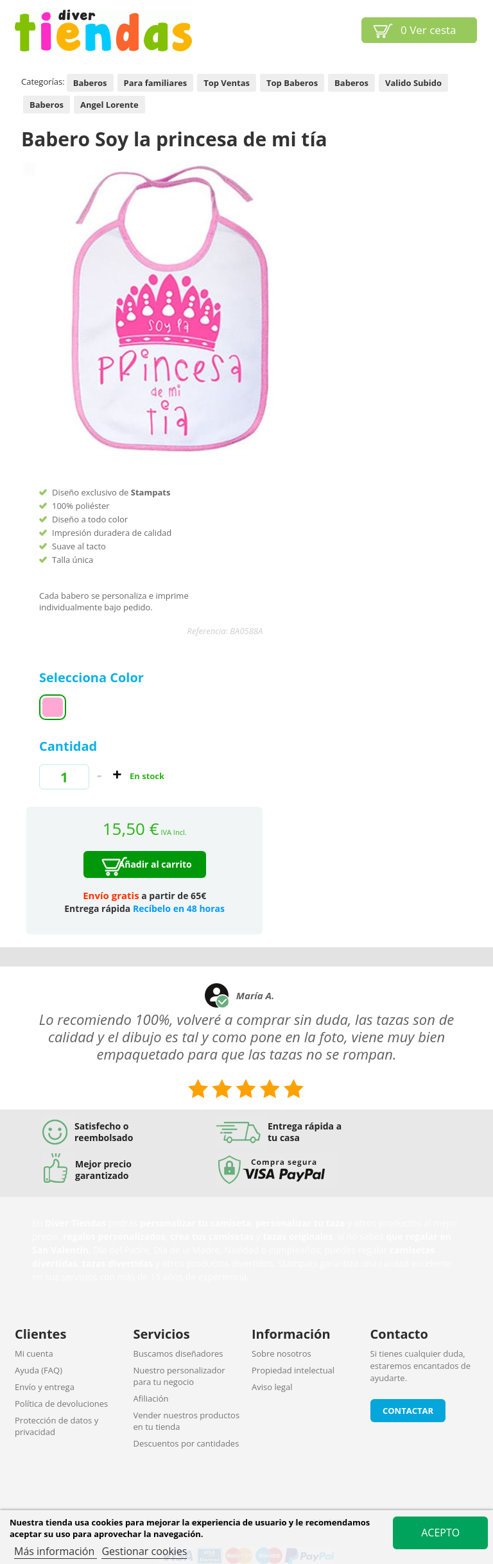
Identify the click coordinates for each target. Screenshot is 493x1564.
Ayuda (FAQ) (38, 1370)
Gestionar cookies (144, 1551)
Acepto (440, 1532)
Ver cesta (428, 29)
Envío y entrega (44, 1387)
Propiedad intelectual (293, 1370)
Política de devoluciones (61, 1403)
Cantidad (68, 746)
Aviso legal (272, 1387)
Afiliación (151, 1398)
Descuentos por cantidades (186, 1443)
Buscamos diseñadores (178, 1353)
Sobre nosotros (281, 1353)
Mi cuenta (34, 1353)
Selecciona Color (93, 677)
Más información (55, 1551)
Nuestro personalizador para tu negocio (179, 1376)
